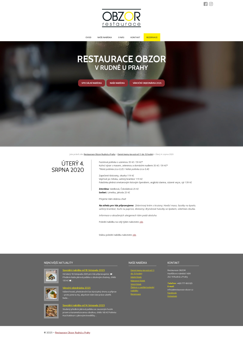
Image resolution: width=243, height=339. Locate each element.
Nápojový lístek (138, 280)
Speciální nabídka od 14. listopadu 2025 (84, 305)
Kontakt (135, 37)
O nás (121, 37)
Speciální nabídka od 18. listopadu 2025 (84, 270)
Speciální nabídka (92, 83)
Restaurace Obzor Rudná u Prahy (72, 332)
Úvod (88, 37)
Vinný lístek (136, 284)
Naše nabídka (104, 37)
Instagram (172, 296)
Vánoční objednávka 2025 (147, 83)
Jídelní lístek (136, 277)
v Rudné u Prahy (121, 62)
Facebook (172, 292)
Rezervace (151, 37)
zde (141, 221)
